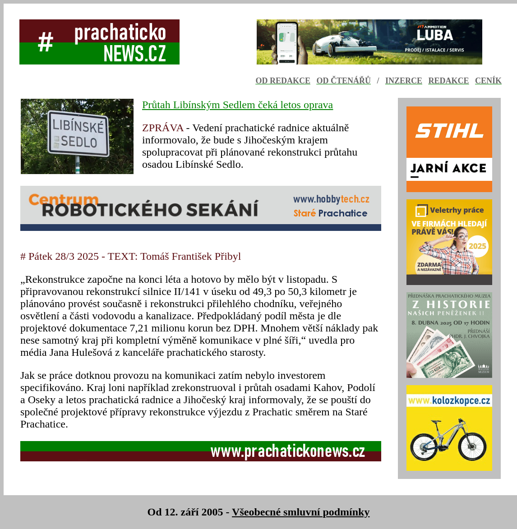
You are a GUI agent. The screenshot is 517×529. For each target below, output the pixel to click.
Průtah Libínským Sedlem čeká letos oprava (237, 104)
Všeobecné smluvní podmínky (300, 512)
